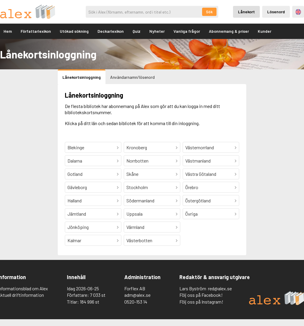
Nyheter (157, 31)
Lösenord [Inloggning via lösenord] (276, 11)
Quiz (137, 31)
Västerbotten (139, 240)
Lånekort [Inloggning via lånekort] (246, 11)
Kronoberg (136, 147)
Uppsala (134, 214)
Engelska (298, 12)
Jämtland (76, 214)
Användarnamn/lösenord (132, 77)
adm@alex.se (137, 295)
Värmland (135, 227)
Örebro (191, 187)
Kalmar (74, 240)
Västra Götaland (200, 174)
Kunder (264, 31)
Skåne (132, 174)
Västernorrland (199, 147)
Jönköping (78, 227)
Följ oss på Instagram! (201, 301)
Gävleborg (77, 187)
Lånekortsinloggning (81, 77)
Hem (8, 31)
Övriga (191, 214)
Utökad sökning (74, 31)
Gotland (74, 174)
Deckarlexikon (111, 31)
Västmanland (198, 160)
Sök (209, 11)
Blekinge (75, 147)
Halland (74, 200)
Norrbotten (137, 160)
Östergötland (198, 200)
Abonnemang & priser (229, 31)
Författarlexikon (36, 31)
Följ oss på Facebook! (201, 295)
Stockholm (137, 187)
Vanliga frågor (187, 31)
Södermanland (140, 200)
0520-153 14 (135, 301)
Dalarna (74, 160)
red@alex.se (220, 288)
